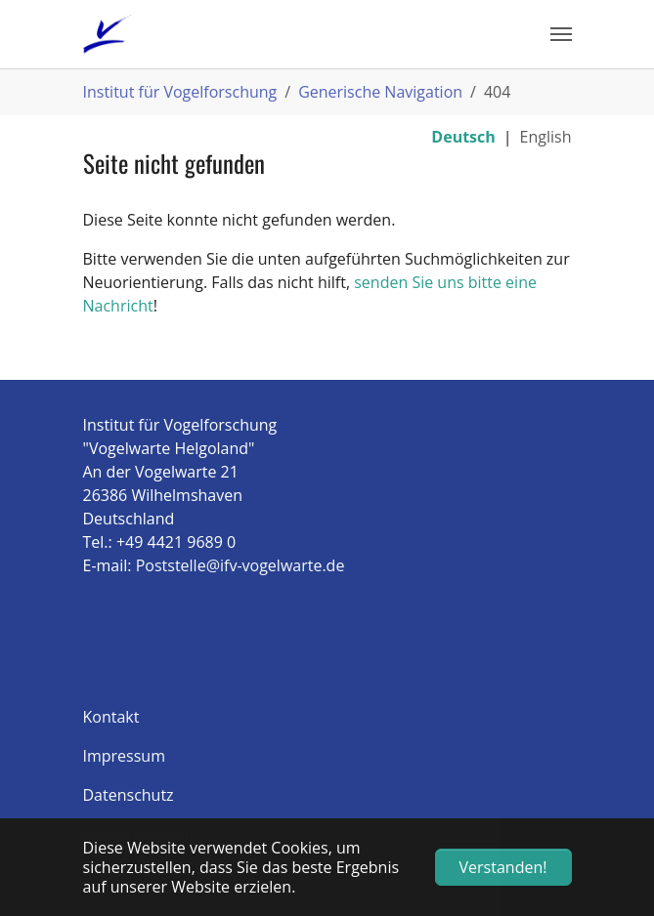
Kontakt (111, 717)
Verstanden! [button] (503, 867)
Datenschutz (128, 795)
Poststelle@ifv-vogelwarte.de (240, 565)
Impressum (124, 756)
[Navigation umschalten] (561, 34)
